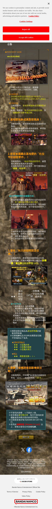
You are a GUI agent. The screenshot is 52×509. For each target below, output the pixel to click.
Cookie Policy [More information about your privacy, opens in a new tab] (34, 15)
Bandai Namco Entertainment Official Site (26, 487)
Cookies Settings (26, 20)
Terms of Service (12, 492)
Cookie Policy (40, 492)
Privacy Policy (27, 492)
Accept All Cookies (26, 36)
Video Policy (26, 496)
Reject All (26, 28)
